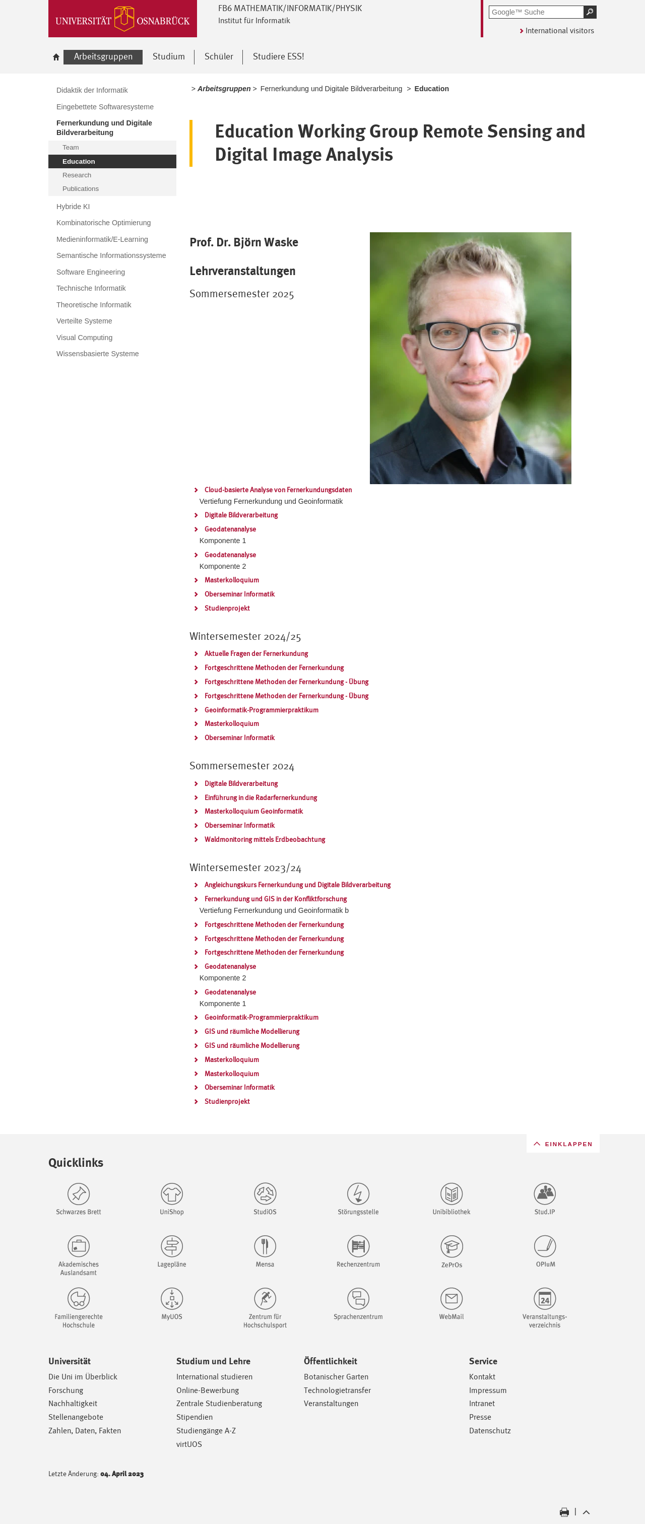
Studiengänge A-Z (206, 1430)
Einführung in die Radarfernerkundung (261, 797)
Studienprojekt (227, 608)
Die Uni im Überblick (82, 1376)
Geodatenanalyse (230, 529)
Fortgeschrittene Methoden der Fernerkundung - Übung (286, 682)
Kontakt (482, 1376)
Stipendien (194, 1417)
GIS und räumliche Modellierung (252, 1031)
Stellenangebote (75, 1417)
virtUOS (189, 1444)
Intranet (482, 1403)
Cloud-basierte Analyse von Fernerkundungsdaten (278, 490)
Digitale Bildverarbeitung (241, 515)
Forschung (65, 1390)
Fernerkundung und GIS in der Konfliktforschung (276, 899)
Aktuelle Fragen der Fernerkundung (256, 653)
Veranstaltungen (331, 1403)
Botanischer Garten (336, 1376)
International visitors (560, 30)
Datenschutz (490, 1430)
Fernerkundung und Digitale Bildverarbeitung (332, 89)
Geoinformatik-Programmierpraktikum (261, 710)
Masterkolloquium (232, 580)
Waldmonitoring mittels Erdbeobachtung (265, 839)
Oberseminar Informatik (240, 594)
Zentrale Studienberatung (219, 1403)
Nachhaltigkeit (72, 1403)
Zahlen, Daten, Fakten (84, 1430)
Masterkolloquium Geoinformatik (254, 811)
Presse (480, 1417)
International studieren (214, 1376)
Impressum (488, 1390)
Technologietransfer (337, 1390)
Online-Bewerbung (207, 1390)
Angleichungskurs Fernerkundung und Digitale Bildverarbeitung (298, 885)
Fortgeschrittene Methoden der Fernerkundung (274, 668)
